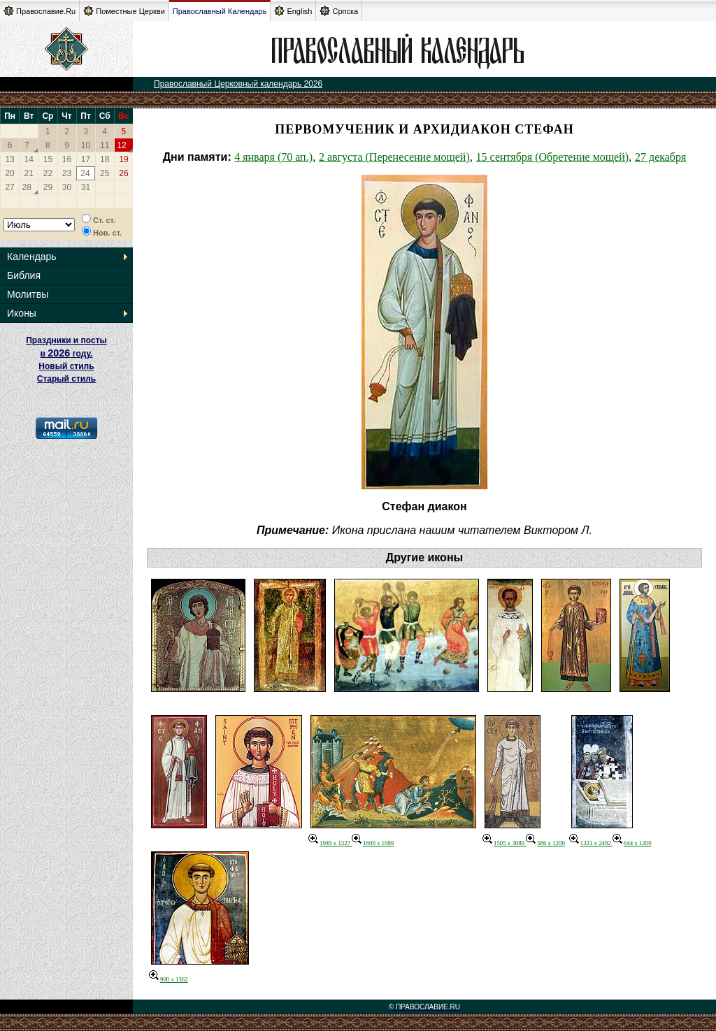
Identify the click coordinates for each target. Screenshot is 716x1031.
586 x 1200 (545, 842)
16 (66, 159)
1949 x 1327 (330, 842)
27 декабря (660, 157)
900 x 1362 (168, 979)
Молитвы (27, 294)
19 (123, 159)
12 (121, 145)
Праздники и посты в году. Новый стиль (66, 353)
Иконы (21, 313)
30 (66, 187)
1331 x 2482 (591, 842)
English (293, 11)
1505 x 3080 (504, 842)
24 (85, 173)
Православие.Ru (39, 11)
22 (47, 173)
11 (104, 145)
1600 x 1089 (373, 842)
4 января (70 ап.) (273, 157)
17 (85, 159)
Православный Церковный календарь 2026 (238, 84)
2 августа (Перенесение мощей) (394, 157)
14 (29, 159)
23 (66, 173)
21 (29, 173)
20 (9, 173)
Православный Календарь (220, 11)
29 (47, 187)
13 (9, 159)
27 (9, 187)
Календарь (32, 256)
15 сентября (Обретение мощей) (552, 157)
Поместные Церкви (124, 11)
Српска (339, 11)
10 (85, 145)
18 (104, 159)
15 (47, 159)
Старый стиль (66, 379)
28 (26, 187)
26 (123, 173)
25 (104, 173)
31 (85, 187)
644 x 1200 (632, 842)
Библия (24, 275)
